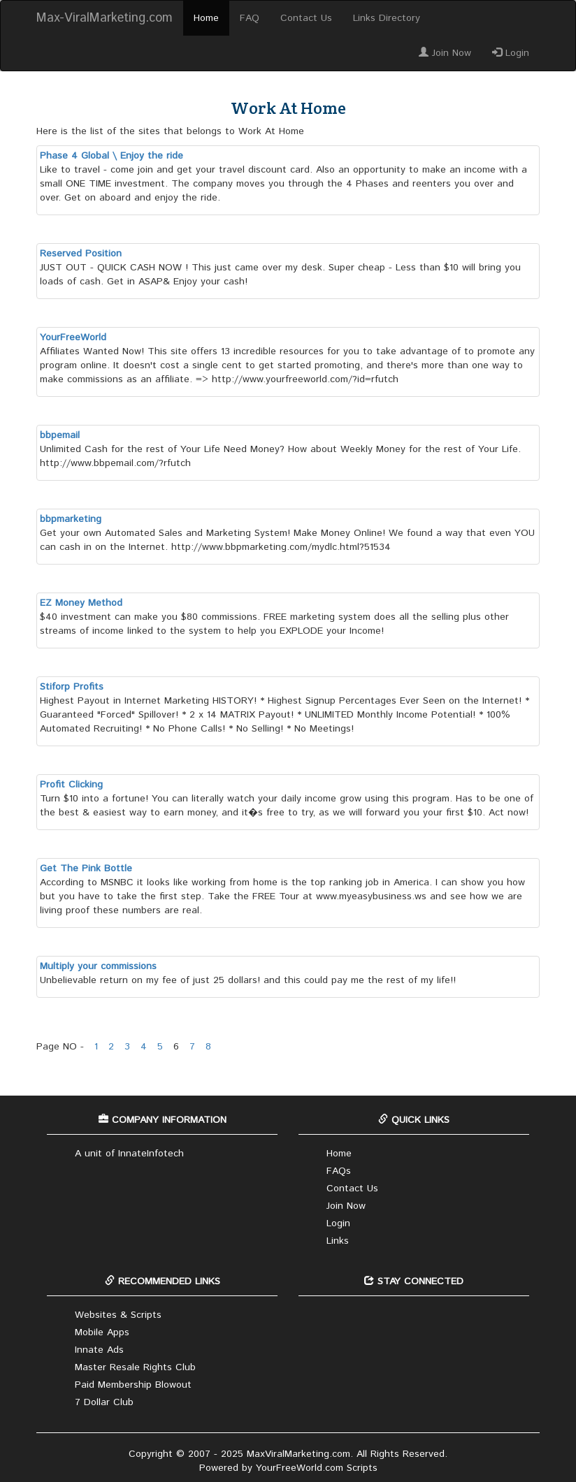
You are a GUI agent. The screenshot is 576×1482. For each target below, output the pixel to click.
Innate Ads (99, 1350)
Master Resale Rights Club (135, 1367)
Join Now (445, 53)
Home (206, 18)
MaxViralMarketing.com (298, 1454)
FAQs (338, 1171)
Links (337, 1241)
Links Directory (386, 18)
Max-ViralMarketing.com (104, 18)
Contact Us (306, 18)
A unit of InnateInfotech (129, 1154)
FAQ (249, 18)
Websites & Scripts (118, 1315)
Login (510, 53)
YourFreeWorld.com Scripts (316, 1468)
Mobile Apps (102, 1332)
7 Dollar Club (104, 1402)
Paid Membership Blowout (133, 1385)
